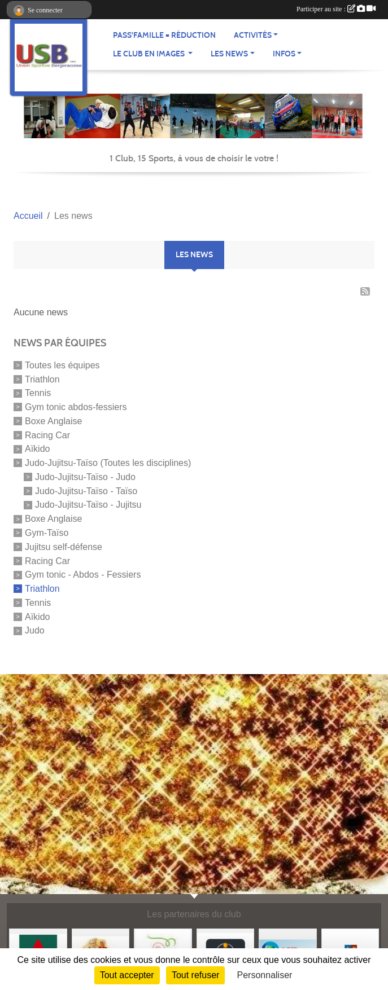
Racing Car (47, 434)
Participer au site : (336, 9)
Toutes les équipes (62, 365)
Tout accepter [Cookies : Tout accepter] (127, 975)
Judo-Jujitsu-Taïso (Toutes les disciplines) (108, 463)
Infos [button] (284, 54)
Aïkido (37, 449)
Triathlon (42, 379)
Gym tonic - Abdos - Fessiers (83, 574)
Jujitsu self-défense (63, 547)
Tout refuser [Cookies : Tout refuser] (195, 975)
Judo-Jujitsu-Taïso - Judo (85, 477)
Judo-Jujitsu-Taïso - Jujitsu (88, 504)
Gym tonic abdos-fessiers (76, 407)
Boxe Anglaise (53, 421)
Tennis (38, 393)
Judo (35, 630)
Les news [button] (229, 54)
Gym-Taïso (46, 533)
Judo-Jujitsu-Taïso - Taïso (86, 490)
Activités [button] (253, 35)
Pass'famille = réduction (164, 35)
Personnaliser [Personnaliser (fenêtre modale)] (265, 975)
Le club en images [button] (149, 54)
